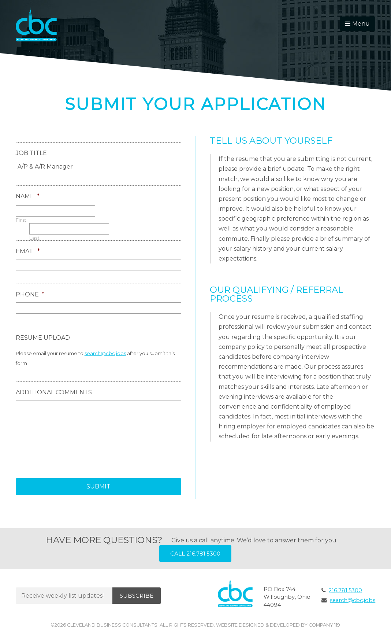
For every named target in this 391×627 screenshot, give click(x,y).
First (21, 220)
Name (28, 196)
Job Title (31, 153)
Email (28, 251)
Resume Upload (43, 337)
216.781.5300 (345, 590)
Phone (30, 294)
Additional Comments (54, 392)
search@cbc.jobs (105, 353)
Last (34, 238)
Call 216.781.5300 (195, 553)
